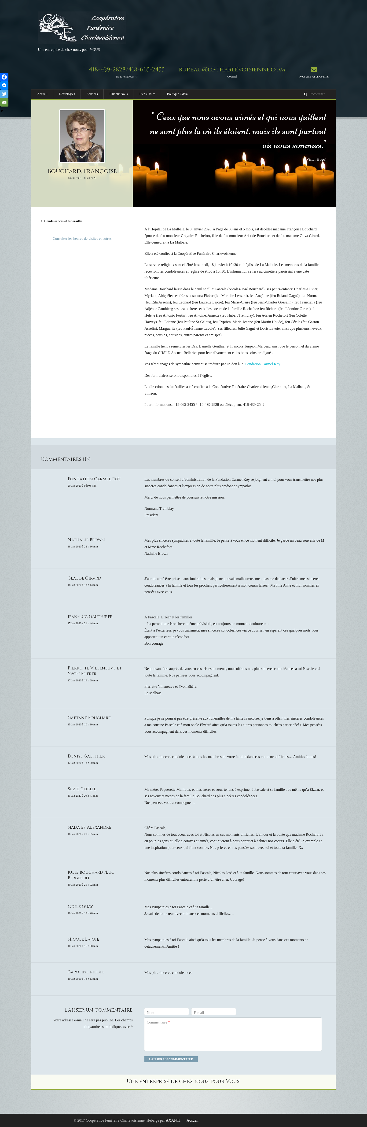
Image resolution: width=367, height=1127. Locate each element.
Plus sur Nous (119, 94)
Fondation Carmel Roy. (262, 364)
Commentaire (158, 1022)
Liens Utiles (147, 94)
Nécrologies (67, 94)
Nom (150, 1012)
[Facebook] (4, 77)
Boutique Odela (177, 94)
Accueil (42, 94)
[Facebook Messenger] (4, 85)
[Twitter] (4, 94)
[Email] (4, 102)
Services (92, 94)
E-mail (199, 1012)
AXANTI (173, 1120)
